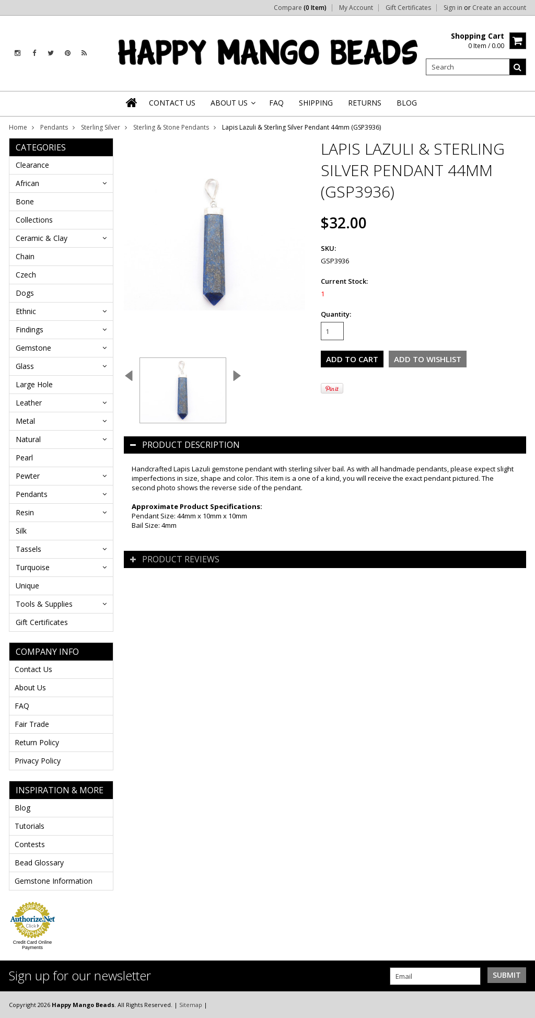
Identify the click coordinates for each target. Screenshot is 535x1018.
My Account (356, 7)
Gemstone (33, 348)
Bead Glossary (39, 862)
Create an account (499, 7)
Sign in (453, 7)
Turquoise (33, 567)
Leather (29, 403)
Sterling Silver (100, 127)
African (27, 183)
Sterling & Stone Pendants (171, 127)
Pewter (28, 476)
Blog (22, 808)
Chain (25, 256)
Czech (26, 275)
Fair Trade (32, 724)
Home (18, 127)
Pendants (54, 127)
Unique (27, 586)
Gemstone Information (53, 881)
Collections (34, 220)
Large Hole (34, 384)
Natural (28, 439)
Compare (300, 7)
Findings (29, 329)
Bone (25, 201)
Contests (30, 844)
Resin (25, 512)
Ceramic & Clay (41, 238)
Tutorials (29, 826)
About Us (30, 687)
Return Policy (37, 742)
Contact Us (33, 669)
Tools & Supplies (44, 604)
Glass (25, 366)
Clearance (32, 165)
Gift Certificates (408, 7)
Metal (25, 421)
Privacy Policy (38, 761)
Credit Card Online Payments (32, 945)
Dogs (25, 293)
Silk (21, 531)
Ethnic (26, 311)
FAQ (22, 706)
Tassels (28, 549)
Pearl (24, 457)
